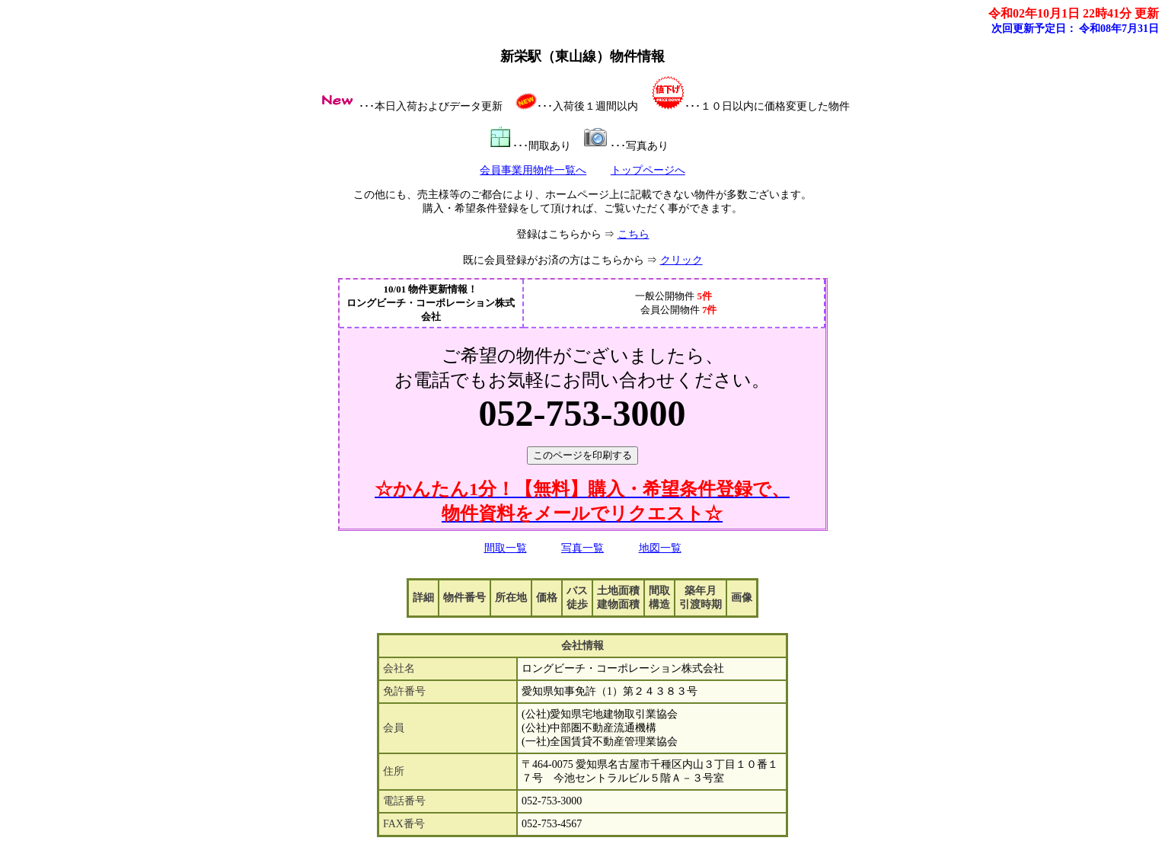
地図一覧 (660, 548)
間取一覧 (505, 548)
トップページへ (648, 170)
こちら (634, 234)
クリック (681, 260)
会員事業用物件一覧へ (533, 170)
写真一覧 (582, 548)
